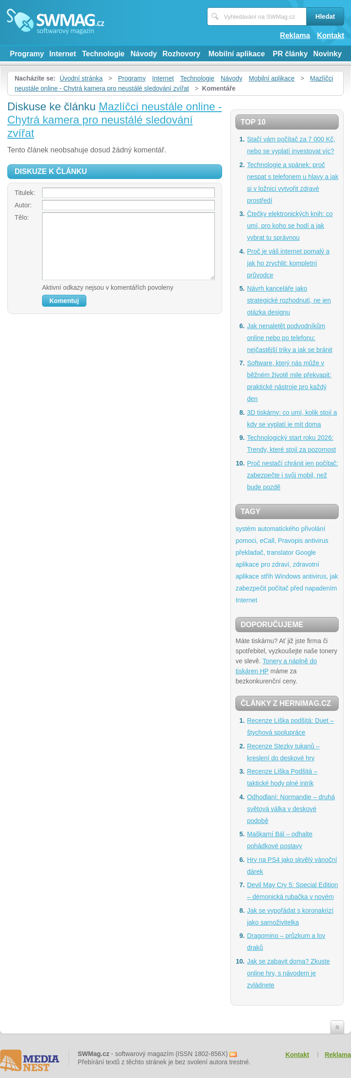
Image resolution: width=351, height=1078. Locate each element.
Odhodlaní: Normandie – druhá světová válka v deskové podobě (291, 808)
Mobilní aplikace (236, 54)
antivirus (316, 540)
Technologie (103, 54)
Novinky (327, 54)
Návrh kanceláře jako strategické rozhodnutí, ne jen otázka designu (289, 300)
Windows (288, 576)
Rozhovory (181, 54)
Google (305, 552)
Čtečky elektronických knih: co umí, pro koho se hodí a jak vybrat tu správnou (290, 225)
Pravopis (290, 540)
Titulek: (25, 192)
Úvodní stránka (80, 78)
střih (267, 576)
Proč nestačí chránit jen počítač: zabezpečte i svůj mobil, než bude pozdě (292, 475)
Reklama (295, 35)
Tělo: (22, 217)
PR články (290, 54)
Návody (144, 54)
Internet (62, 54)
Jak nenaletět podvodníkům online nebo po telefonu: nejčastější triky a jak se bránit (289, 337)
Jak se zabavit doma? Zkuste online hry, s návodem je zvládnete (288, 973)
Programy (27, 54)
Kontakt (330, 35)
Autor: (23, 205)
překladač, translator (264, 552)
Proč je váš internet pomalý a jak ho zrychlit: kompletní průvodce (288, 263)
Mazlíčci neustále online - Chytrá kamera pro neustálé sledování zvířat (114, 119)
